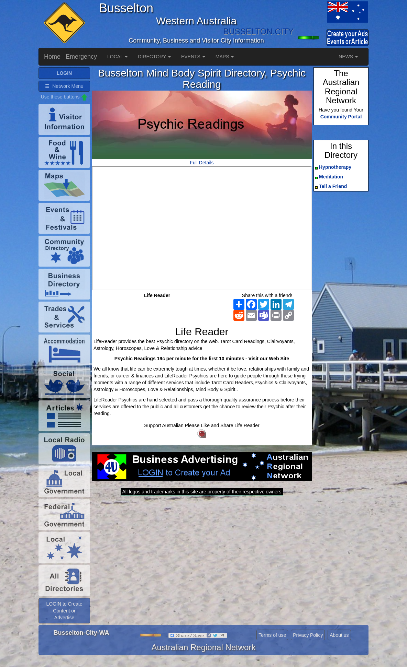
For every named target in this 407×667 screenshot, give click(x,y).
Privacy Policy (308, 635)
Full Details (201, 162)
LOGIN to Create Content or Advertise (64, 610)
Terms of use (272, 635)
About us (339, 635)
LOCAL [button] (117, 56)
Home (52, 56)
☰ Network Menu (64, 86)
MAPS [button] (225, 56)
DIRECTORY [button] (154, 56)
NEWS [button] (348, 56)
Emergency (81, 56)
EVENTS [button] (193, 56)
